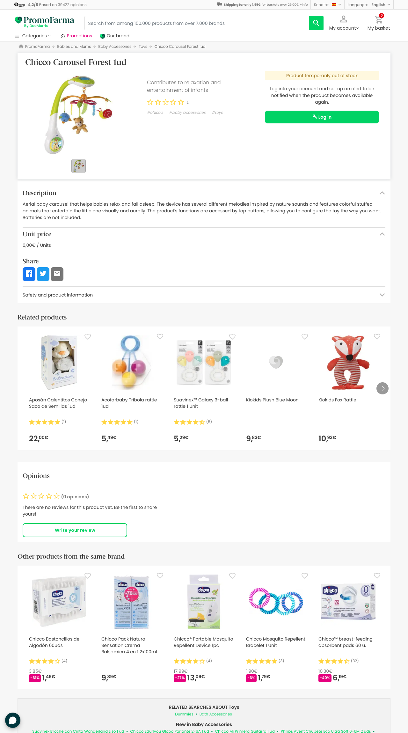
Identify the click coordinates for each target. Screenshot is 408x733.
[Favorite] (88, 337)
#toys (217, 112)
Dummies (184, 714)
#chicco (155, 112)
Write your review (75, 530)
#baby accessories (187, 112)
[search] (316, 23)
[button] (327, 4)
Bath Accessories (216, 714)
